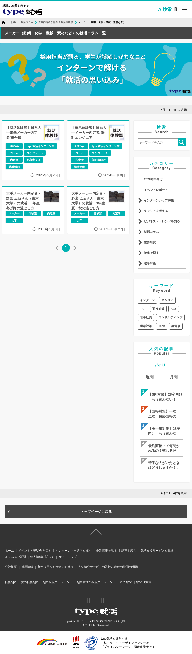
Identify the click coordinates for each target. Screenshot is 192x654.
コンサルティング (170, 317)
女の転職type (30, 582)
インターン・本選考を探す (74, 550)
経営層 (176, 326)
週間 (150, 377)
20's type (126, 582)
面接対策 (158, 309)
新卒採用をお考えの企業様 (56, 567)
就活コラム (151, 232)
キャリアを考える (156, 211)
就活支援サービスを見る (157, 550)
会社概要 (11, 567)
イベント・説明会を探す (34, 550)
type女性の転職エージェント (96, 582)
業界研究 (150, 242)
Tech (161, 326)
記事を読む (129, 550)
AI (143, 309)
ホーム (9, 550)
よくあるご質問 (15, 557)
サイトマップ (68, 557)
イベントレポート (156, 190)
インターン (147, 300)
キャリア (168, 300)
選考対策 (150, 263)
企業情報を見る (106, 550)
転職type (11, 582)
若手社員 (146, 317)
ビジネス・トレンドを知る (162, 221)
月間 (174, 377)
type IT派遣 (144, 582)
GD (174, 309)
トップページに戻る (96, 512)
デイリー (162, 365)
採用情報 (27, 567)
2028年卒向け (153, 179)
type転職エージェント (58, 582)
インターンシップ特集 (159, 200)
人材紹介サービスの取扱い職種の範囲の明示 (108, 567)
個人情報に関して (42, 557)
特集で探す (151, 253)
